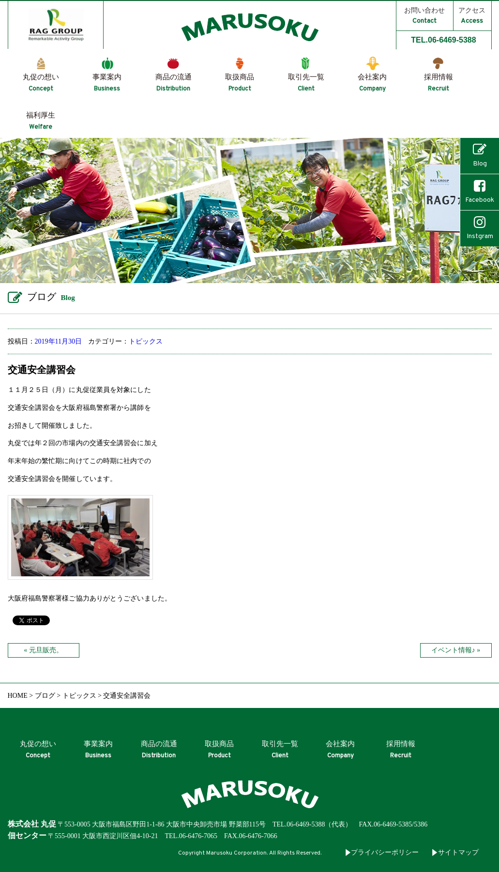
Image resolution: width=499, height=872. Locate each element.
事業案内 (106, 83)
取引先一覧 (306, 83)
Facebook (479, 191)
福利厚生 (40, 121)
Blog (480, 155)
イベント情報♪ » (456, 650)
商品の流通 (173, 83)
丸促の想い (41, 83)
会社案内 (372, 83)
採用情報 (438, 83)
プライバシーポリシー (385, 852)
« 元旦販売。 (43, 650)
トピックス (146, 341)
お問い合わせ (424, 16)
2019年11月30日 (58, 341)
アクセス (471, 16)
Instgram (480, 228)
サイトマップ (458, 852)
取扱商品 (239, 83)
